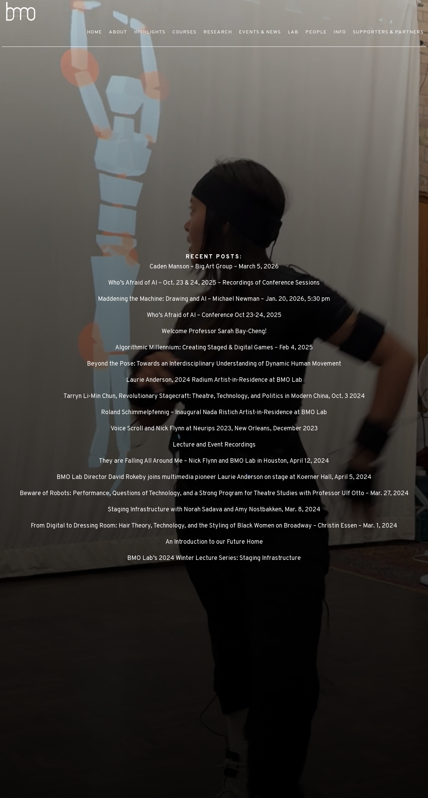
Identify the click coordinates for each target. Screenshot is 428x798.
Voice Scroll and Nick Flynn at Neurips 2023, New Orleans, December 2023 (214, 429)
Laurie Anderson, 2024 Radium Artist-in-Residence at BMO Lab (214, 380)
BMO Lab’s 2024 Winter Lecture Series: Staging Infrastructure (214, 558)
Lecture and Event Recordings (214, 445)
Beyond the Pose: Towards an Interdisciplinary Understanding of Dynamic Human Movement (214, 364)
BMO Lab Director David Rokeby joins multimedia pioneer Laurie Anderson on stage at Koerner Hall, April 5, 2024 (214, 477)
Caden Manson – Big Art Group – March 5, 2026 (214, 267)
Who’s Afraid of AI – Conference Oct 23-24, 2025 (214, 315)
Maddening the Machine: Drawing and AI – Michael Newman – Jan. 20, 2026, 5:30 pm (214, 299)
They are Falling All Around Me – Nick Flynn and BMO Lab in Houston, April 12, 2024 (214, 461)
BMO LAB (77, 11)
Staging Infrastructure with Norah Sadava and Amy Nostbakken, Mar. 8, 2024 (214, 510)
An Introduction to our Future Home (214, 542)
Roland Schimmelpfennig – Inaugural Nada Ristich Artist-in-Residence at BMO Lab (214, 413)
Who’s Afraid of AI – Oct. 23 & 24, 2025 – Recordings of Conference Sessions (214, 283)
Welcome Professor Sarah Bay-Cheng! (214, 332)
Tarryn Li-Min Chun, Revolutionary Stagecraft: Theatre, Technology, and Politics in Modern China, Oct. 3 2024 (214, 396)
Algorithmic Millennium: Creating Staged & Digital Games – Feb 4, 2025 (214, 348)
